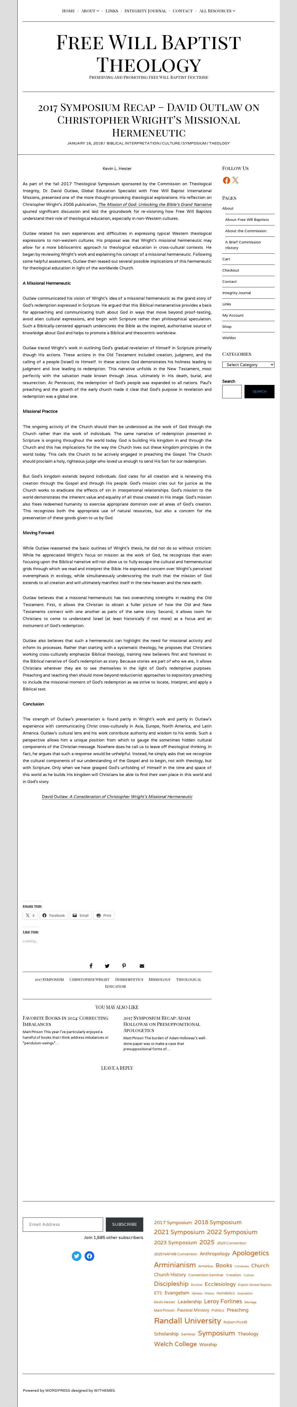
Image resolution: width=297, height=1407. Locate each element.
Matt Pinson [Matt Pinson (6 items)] (164, 1310)
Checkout (230, 270)
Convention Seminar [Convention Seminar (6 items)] (206, 1274)
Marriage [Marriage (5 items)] (250, 1302)
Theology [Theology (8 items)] (248, 1334)
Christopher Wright (90, 979)
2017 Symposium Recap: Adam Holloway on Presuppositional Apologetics (162, 1024)
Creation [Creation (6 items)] (233, 1274)
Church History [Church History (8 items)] (170, 1274)
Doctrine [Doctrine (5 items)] (196, 1285)
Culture (171, 143)
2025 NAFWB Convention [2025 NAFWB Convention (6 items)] (175, 1254)
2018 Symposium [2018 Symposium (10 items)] (218, 1222)
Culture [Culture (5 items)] (248, 1275)
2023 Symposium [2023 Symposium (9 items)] (175, 1242)
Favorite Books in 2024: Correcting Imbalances (65, 1021)
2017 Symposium (49, 979)
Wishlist (229, 337)
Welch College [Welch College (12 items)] (175, 1344)
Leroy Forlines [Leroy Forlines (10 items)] (223, 1301)
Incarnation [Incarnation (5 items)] (245, 1293)
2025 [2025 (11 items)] (207, 1242)
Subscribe (124, 1224)
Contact (183, 10)
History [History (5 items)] (209, 1293)
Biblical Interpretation (133, 143)
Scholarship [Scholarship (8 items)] (166, 1334)
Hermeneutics (129, 979)
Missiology (160, 979)
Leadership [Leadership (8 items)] (190, 1301)
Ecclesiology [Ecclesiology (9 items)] (220, 1283)
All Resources (215, 10)
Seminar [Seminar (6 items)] (188, 1334)
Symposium (194, 143)
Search (259, 391)
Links (112, 10)
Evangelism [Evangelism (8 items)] (176, 1293)
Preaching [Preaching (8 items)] (238, 1310)
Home (68, 10)
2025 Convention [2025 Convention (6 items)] (231, 1243)
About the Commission (245, 230)
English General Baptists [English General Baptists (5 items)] (254, 1285)
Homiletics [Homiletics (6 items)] (226, 1293)
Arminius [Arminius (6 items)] (205, 1266)
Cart (226, 259)
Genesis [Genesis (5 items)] (197, 1293)
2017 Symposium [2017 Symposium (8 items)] (173, 1222)
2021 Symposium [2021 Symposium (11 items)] (179, 1232)
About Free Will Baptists (247, 219)
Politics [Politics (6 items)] (218, 1310)
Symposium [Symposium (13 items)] (216, 1333)
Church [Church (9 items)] (260, 1265)
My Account (233, 315)
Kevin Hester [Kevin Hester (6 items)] (164, 1302)
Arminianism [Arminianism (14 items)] (175, 1264)
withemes (104, 1390)
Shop (227, 326)
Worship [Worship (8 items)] (208, 1344)
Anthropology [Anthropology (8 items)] (215, 1253)
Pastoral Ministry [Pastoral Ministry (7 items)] (193, 1310)
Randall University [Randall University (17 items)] (187, 1320)
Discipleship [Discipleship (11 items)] (171, 1283)
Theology (219, 143)
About (88, 10)
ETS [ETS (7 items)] (158, 1292)
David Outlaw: (117, 796)
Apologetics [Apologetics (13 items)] (250, 1253)
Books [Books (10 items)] (224, 1265)
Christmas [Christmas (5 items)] (242, 1266)
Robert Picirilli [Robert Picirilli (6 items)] (235, 1322)
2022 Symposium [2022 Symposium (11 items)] (232, 1232)
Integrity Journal (145, 10)
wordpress (57, 1390)
